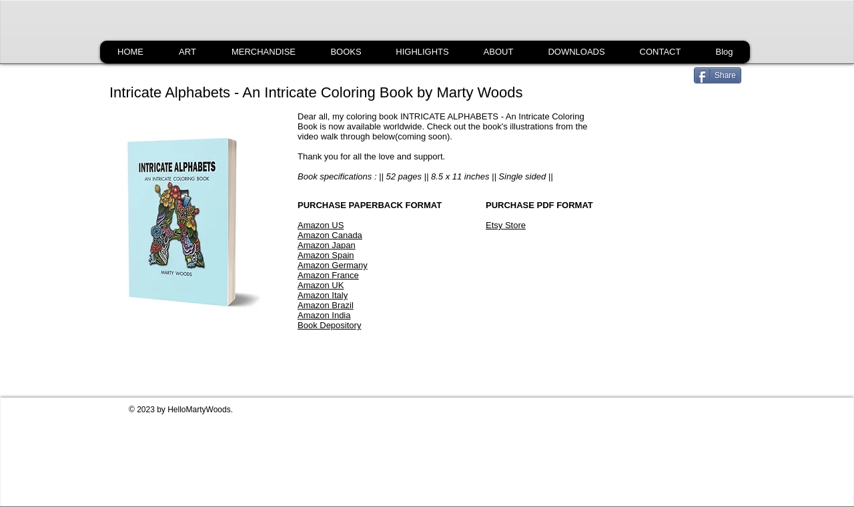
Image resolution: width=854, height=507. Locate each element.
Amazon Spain (326, 255)
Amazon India (324, 315)
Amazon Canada (330, 235)
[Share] (717, 75)
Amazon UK (321, 285)
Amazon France (328, 275)
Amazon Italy (323, 295)
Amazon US (321, 225)
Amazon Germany (333, 265)
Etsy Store (506, 225)
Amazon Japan (327, 245)
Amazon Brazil (326, 305)
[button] (345, 52)
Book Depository (329, 325)
